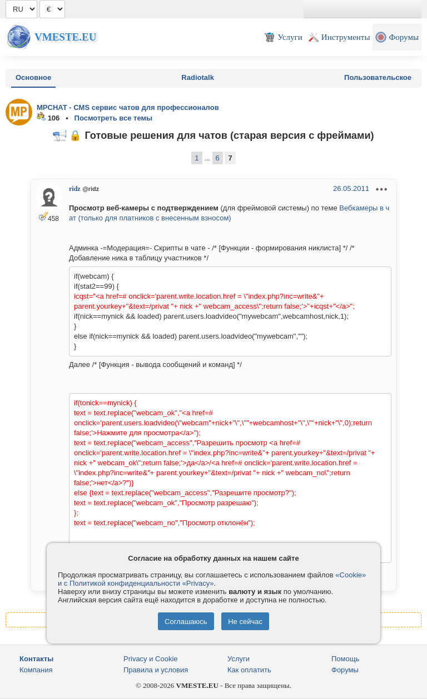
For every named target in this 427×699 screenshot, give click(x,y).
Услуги (238, 659)
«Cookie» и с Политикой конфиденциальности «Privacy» (212, 579)
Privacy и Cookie (150, 659)
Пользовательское (377, 77)
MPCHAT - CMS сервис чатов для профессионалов (128, 107)
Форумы (345, 670)
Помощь (345, 659)
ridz (75, 189)
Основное (33, 77)
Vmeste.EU (65, 37)
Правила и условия (155, 670)
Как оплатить (249, 670)
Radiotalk (197, 77)
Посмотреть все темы (114, 118)
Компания (36, 670)
